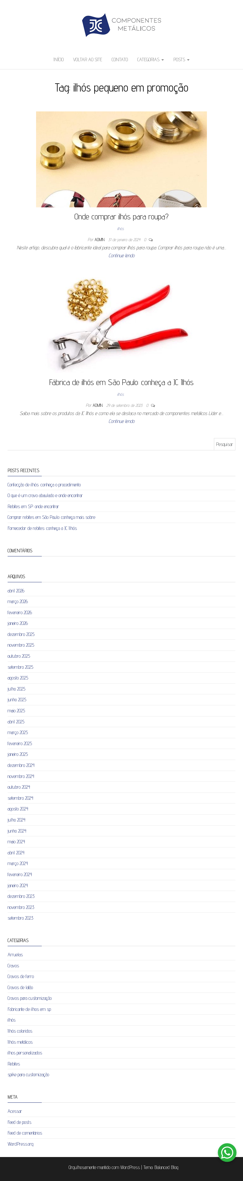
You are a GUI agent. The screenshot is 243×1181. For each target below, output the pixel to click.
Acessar (15, 1111)
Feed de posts (19, 1122)
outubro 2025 (19, 656)
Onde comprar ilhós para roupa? (121, 216)
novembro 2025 (21, 645)
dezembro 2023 (21, 896)
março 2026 (18, 601)
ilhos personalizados (25, 1053)
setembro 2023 (20, 918)
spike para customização (28, 1074)
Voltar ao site (87, 59)
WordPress (130, 1167)
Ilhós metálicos (20, 1042)
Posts (181, 59)
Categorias (150, 59)
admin (100, 239)
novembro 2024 (21, 776)
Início (58, 59)
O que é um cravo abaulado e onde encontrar (45, 495)
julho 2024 (16, 820)
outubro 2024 (19, 787)
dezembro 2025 (21, 634)
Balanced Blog (166, 1167)
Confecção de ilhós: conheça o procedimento (44, 485)
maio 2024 (16, 842)
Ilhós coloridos (20, 1031)
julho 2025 (16, 689)
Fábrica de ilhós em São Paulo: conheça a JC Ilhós (121, 382)
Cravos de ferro (21, 976)
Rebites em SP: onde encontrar (33, 506)
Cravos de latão (20, 987)
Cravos (13, 966)
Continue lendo (121, 255)
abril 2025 (16, 722)
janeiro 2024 (18, 885)
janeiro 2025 (18, 754)
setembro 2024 (20, 798)
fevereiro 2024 (20, 874)
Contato (120, 59)
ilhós (120, 228)
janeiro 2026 (18, 623)
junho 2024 (17, 831)
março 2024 (18, 863)
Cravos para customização (30, 998)
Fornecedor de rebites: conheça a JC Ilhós (42, 528)
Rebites (14, 1064)
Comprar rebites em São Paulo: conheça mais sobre (51, 517)
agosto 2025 (18, 678)
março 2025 (18, 732)
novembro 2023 (21, 907)
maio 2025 (16, 711)
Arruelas (15, 955)
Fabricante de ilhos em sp (29, 1009)
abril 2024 (16, 853)
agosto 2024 (18, 809)
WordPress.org (21, 1144)
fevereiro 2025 (20, 743)
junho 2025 (17, 700)
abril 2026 (16, 591)
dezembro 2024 (21, 765)
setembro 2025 (20, 667)
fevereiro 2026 (20, 612)
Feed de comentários (25, 1133)
